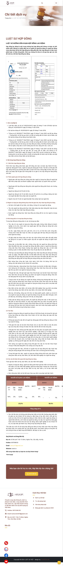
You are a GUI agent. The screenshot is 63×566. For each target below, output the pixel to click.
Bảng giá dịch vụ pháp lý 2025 (44, 508)
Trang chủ (8, 18)
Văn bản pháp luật (40, 504)
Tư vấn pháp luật (40, 501)
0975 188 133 (31, 474)
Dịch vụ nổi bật (39, 497)
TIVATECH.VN (45, 559)
